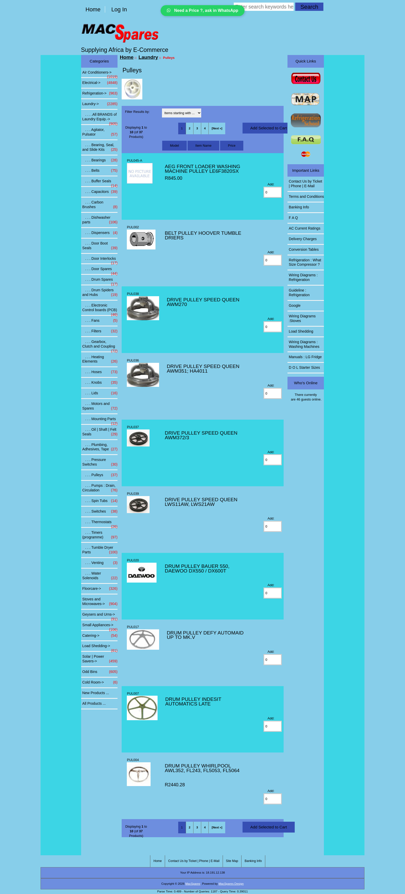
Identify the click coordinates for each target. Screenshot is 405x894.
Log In (119, 9)
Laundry (148, 57)
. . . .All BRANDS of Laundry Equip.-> (100, 118)
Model (174, 145)
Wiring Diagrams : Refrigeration (303, 277)
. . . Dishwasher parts (100, 220)
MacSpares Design (231, 883)
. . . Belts (100, 170)
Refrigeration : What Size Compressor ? (305, 262)
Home (92, 9)
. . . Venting (100, 563)
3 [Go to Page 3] (197, 128)
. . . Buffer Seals (100, 182)
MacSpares (192, 883)
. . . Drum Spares (100, 281)
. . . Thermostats (100, 523)
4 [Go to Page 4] (205, 128)
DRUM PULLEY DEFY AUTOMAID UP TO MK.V (205, 635)
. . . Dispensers (100, 233)
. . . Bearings (100, 160)
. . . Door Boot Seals (100, 245)
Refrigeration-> (100, 93)
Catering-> (100, 635)
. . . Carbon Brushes (100, 204)
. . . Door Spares (100, 270)
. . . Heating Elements (100, 359)
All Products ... (94, 703)
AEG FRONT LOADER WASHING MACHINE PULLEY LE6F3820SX (202, 169)
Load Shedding (301, 331)
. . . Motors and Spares (100, 406)
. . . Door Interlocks (100, 260)
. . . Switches (100, 511)
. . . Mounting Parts (100, 420)
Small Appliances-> (100, 626)
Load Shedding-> (100, 647)
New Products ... (95, 693)
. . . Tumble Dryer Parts (100, 550)
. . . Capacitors (100, 192)
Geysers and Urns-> (100, 615)
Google (294, 305)
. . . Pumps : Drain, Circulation (100, 488)
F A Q (293, 218)
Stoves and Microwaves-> (100, 601)
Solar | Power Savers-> (100, 659)
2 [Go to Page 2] (189, 128)
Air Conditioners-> (100, 73)
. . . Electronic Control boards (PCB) (100, 309)
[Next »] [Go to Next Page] (217, 128)
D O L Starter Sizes (304, 367)
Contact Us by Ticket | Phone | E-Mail (305, 183)
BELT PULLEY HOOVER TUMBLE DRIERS (203, 235)
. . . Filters (100, 331)
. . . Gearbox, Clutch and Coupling (100, 345)
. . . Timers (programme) (100, 535)
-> (100, 104)
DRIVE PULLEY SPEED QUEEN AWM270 (203, 302)
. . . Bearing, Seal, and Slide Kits (100, 147)
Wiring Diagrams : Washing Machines (304, 344)
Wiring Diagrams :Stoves (302, 318)
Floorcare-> (100, 588)
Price (231, 145)
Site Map (232, 861)
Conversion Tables (304, 249)
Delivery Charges (303, 239)
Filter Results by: (137, 112)
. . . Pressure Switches (100, 462)
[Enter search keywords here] (264, 7)
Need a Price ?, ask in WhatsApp (202, 10)
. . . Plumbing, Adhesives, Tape (100, 447)
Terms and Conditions (306, 196)
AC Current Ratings (304, 228)
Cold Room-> (100, 682)
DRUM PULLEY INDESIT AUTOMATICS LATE (193, 701)
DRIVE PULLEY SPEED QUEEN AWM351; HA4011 (203, 369)
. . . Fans (100, 320)
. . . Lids (100, 393)
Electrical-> (100, 83)
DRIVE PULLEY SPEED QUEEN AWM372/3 (201, 435)
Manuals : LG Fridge (305, 357)
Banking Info (299, 207)
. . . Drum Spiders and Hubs (100, 292)
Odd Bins (100, 672)
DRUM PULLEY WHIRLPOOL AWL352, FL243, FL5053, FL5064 (202, 768)
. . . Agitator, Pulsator (100, 132)
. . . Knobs (100, 382)
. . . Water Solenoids (100, 576)
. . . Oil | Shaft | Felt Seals (100, 432)
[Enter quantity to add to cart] (272, 192)
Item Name (203, 145)
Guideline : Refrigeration (299, 292)
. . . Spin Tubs (100, 501)
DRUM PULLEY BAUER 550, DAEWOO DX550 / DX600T (197, 568)
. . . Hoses (100, 372)
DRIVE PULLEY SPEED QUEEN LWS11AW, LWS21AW (201, 502)
